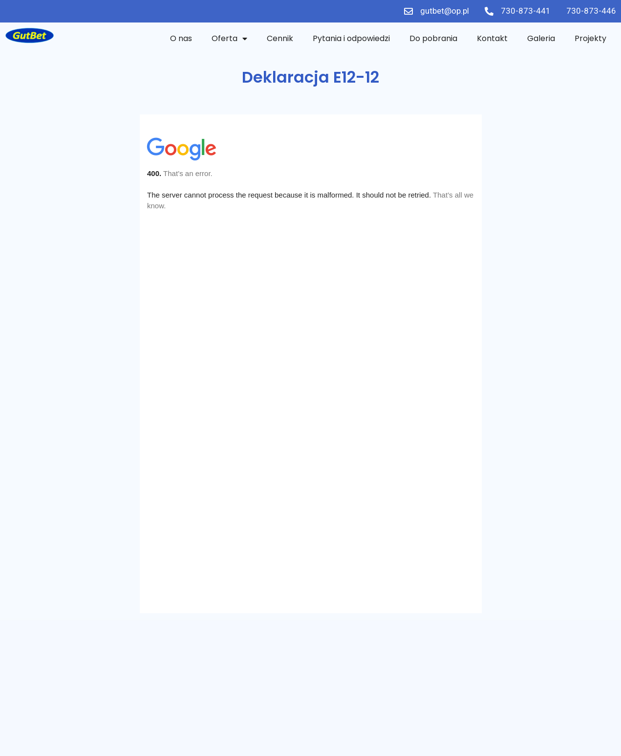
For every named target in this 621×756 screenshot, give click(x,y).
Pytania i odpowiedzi (351, 38)
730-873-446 (591, 11)
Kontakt (492, 38)
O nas (181, 38)
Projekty (590, 38)
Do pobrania (433, 38)
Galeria (541, 38)
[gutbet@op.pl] (408, 11)
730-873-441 (526, 11)
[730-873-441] (489, 11)
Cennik (280, 38)
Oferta (229, 38)
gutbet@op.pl (444, 11)
